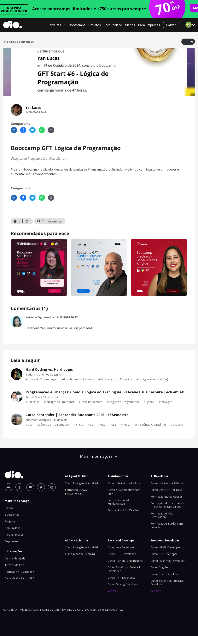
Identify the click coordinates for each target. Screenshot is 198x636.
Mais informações (99, 456)
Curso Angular (159, 567)
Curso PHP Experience (122, 577)
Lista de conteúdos (18, 41)
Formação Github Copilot (166, 496)
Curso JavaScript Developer (168, 561)
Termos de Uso (14, 565)
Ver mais (113, 591)
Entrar (171, 25)
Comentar (55, 221)
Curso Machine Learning (80, 554)
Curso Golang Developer (123, 584)
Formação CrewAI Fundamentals (76, 491)
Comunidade (113, 25)
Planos (130, 25)
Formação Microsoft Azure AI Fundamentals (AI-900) (167, 504)
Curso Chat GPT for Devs (166, 490)
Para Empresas (149, 25)
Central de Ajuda (15, 558)
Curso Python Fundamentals (125, 561)
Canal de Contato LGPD (20, 578)
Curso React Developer (165, 574)
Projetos (94, 25)
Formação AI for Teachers (124, 510)
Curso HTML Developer (165, 547)
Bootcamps (77, 25)
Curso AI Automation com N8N (124, 491)
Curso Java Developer (121, 547)
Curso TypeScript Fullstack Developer (124, 569)
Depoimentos (13, 541)
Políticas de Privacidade (19, 572)
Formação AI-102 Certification (161, 515)
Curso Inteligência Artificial (81, 483)
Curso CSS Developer (164, 554)
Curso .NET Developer (122, 554)
